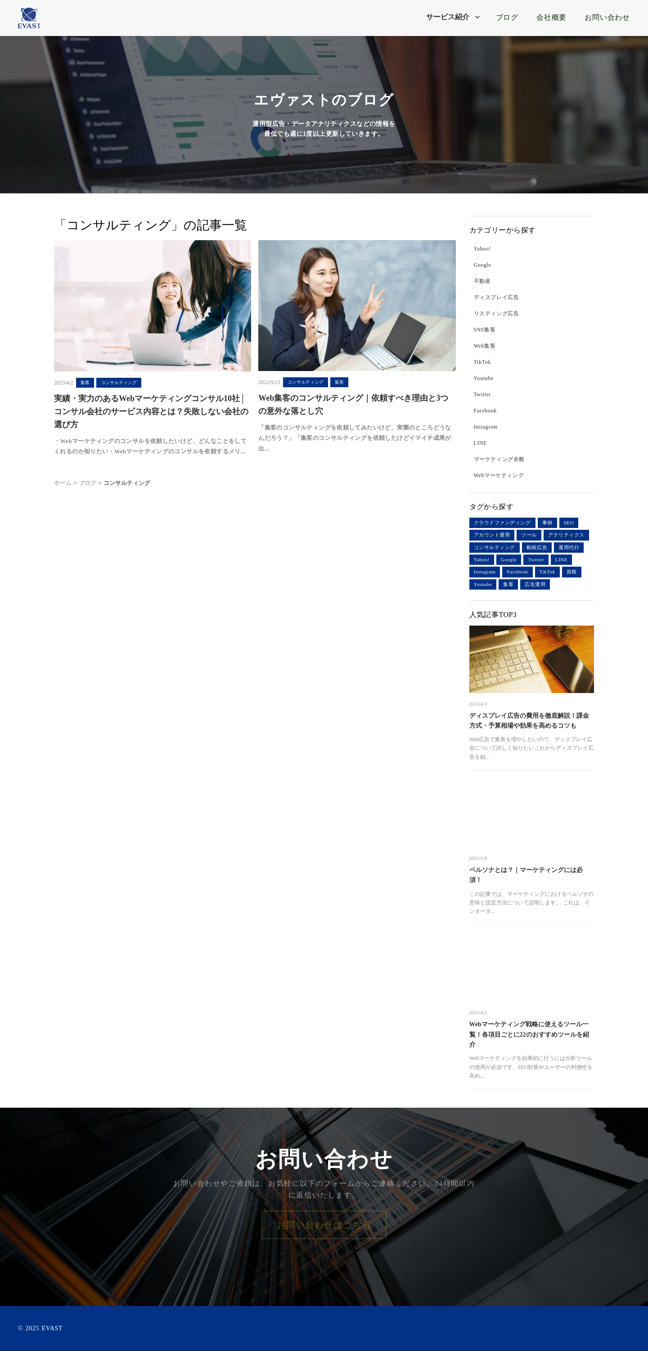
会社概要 (551, 17)
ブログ (505, 17)
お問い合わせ (607, 17)
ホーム (63, 482)
